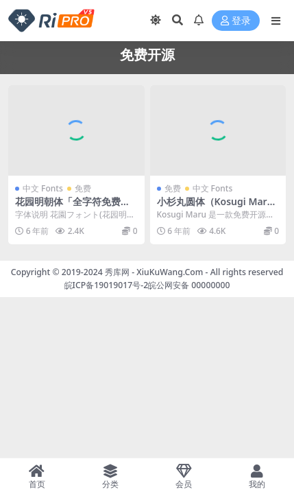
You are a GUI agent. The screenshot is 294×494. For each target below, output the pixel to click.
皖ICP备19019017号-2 (106, 285)
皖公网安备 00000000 (189, 285)
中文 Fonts (43, 188)
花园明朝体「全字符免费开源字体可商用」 (72, 207)
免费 (83, 188)
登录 (236, 21)
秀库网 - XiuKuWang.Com (155, 272)
